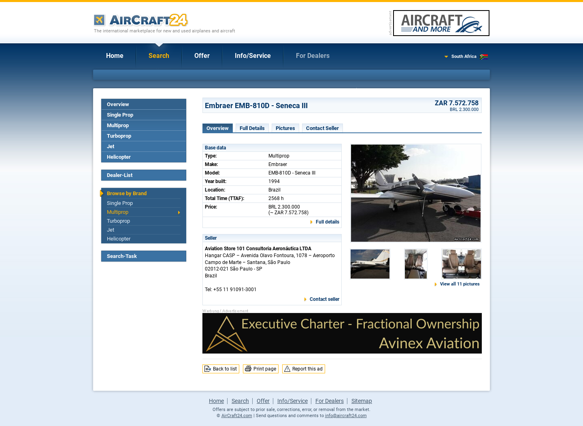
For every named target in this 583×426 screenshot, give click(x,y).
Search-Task (122, 256)
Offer (202, 56)
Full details (327, 222)
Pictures (285, 128)
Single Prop (120, 115)
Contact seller (324, 299)
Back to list (225, 369)
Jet (110, 146)
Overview (118, 104)
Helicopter (119, 157)
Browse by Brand (127, 193)
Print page (264, 369)
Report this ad (307, 369)
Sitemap (361, 401)
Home (114, 56)
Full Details (252, 128)
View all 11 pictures (460, 284)
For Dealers (313, 56)
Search (159, 56)
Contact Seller (322, 128)
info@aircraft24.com (346, 415)
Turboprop (119, 136)
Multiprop (118, 125)
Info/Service (253, 56)
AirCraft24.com (236, 415)
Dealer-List (119, 175)
